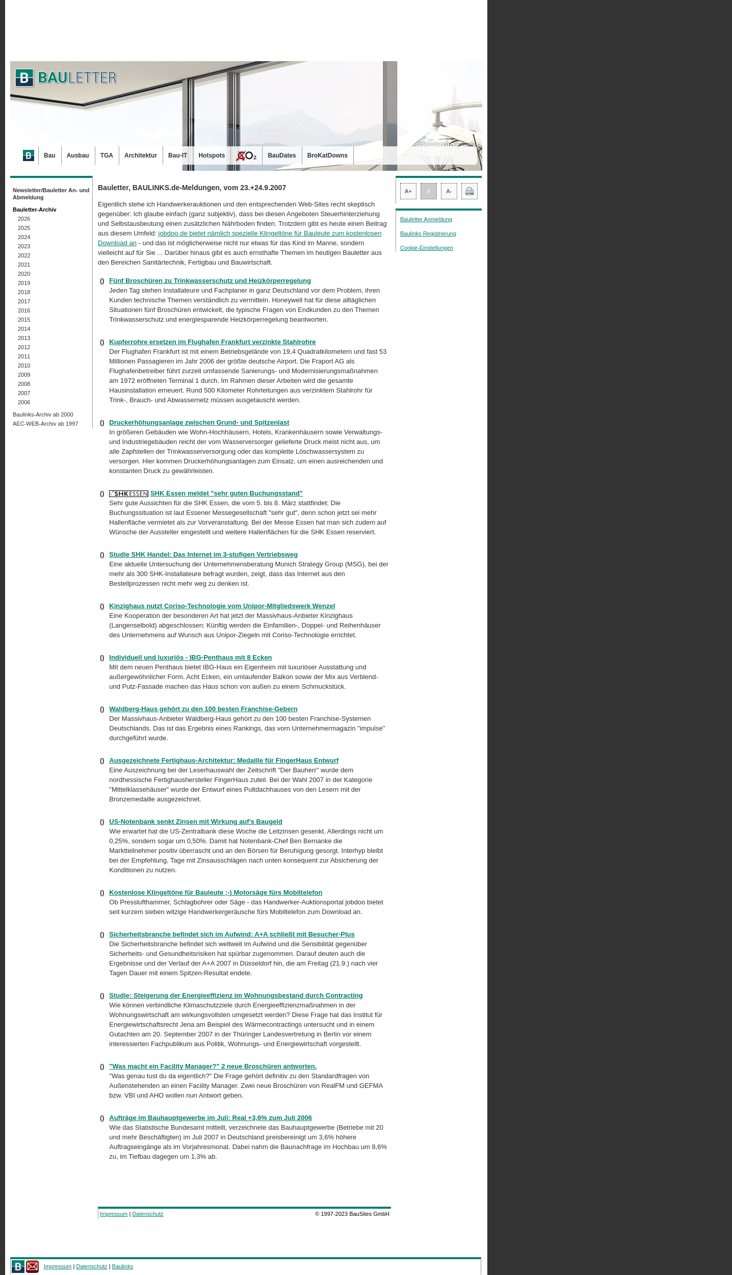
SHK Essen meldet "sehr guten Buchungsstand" (226, 493)
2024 (24, 237)
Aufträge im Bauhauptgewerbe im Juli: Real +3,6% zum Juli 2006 (210, 1118)
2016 (24, 310)
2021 (24, 265)
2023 (24, 246)
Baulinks (123, 1266)
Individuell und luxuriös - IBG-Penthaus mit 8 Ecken (190, 657)
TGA (106, 155)
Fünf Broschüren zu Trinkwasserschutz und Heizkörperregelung (210, 280)
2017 (24, 301)
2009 (24, 375)
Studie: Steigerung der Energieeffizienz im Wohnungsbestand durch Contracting (235, 995)
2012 (24, 347)
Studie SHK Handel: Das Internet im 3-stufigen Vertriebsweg (203, 554)
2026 (24, 219)
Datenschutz (147, 1214)
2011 (24, 356)
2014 (24, 329)
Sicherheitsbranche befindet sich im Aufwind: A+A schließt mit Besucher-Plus (231, 934)
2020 (24, 274)
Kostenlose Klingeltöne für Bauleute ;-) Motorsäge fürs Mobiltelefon (215, 892)
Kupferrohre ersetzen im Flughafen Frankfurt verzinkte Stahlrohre (212, 342)
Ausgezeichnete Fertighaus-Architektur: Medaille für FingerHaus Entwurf (223, 760)
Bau (50, 155)
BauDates (282, 155)
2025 (24, 228)
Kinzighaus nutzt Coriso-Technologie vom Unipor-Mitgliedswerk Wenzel (222, 606)
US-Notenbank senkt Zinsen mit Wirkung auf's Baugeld (195, 821)
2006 (24, 402)
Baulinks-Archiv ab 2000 (43, 414)
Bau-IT (177, 155)
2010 (24, 365)
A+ (408, 191)
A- (449, 191)
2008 (24, 384)
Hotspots (211, 155)
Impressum (113, 1214)
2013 (24, 338)
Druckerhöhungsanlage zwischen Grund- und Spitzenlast (199, 422)
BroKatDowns (327, 155)
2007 (24, 393)
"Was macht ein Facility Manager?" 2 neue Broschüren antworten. (213, 1066)
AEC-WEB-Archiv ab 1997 (45, 424)
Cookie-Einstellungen (426, 248)
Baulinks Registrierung (428, 233)
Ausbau (78, 155)
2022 (24, 255)
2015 (24, 320)
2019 (24, 283)
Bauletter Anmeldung (426, 219)
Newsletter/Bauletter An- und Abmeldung (51, 193)
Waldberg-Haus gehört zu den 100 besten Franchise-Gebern (203, 709)
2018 (24, 292)
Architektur (140, 155)
